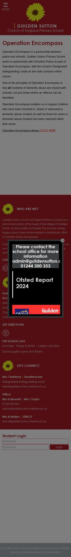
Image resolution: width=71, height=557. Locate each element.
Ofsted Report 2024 (34, 282)
